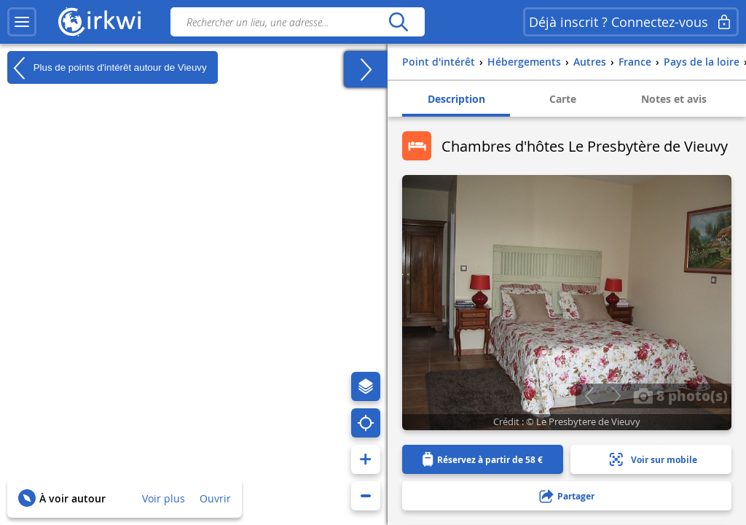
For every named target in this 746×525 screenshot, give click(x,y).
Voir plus (163, 498)
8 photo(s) (680, 395)
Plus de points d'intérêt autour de (107, 67)
